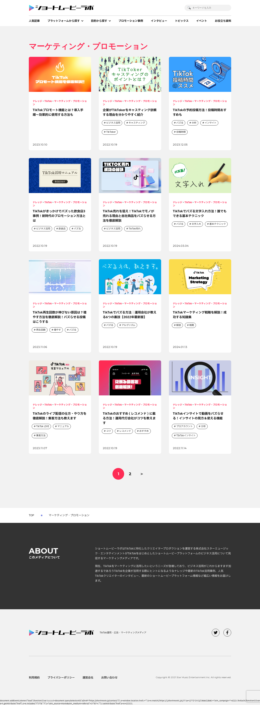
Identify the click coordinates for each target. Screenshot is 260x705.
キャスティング (137, 123)
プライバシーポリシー (61, 678)
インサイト (210, 123)
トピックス (182, 21)
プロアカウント (184, 426)
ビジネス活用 (113, 123)
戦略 (191, 325)
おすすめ (144, 431)
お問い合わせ (109, 678)
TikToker (111, 132)
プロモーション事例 (131, 21)
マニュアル (63, 426)
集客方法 (41, 435)
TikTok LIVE (42, 426)
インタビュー (159, 21)
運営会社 (88, 678)
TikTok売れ (135, 228)
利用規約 (34, 678)
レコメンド (125, 431)
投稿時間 (181, 132)
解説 (178, 325)
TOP (31, 515)
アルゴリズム (128, 325)
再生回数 (41, 330)
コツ (108, 431)
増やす (57, 330)
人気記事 (34, 21)
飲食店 (62, 228)
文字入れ (196, 224)
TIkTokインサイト (186, 435)
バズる (179, 123)
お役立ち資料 (223, 21)
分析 (194, 123)
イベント (201, 21)
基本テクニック (217, 224)
